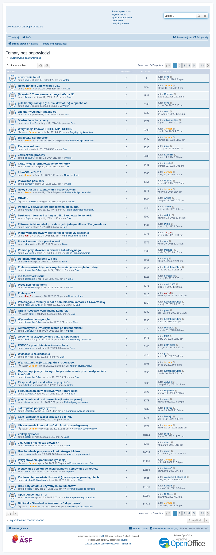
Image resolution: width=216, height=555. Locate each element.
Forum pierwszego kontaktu (80, 209)
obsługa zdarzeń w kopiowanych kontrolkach (48, 390)
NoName (29, 497)
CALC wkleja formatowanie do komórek (44, 163)
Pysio (27, 227)
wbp (26, 244)
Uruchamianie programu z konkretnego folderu (49, 451)
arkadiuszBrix (31, 123)
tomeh (27, 166)
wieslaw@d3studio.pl (35, 480)
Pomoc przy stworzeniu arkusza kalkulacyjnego (49, 250)
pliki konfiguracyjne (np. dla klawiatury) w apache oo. (53, 103)
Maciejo (28, 419)
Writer (66, 80)
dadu (27, 402)
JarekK (28, 209)
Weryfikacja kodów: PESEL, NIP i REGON (45, 129)
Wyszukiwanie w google (34, 319)
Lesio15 (28, 411)
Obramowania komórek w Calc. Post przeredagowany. (53, 425)
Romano (28, 97)
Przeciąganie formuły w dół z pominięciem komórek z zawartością (61, 302)
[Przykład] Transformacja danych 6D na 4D (46, 94)
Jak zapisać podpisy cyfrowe (37, 408)
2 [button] (179, 65)
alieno (27, 445)
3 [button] (184, 65)
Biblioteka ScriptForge (33, 137)
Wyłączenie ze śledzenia (34, 353)
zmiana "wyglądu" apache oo (37, 111)
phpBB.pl (123, 540)
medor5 (28, 488)
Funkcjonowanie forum (76, 235)
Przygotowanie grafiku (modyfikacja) (42, 460)
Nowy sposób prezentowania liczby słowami (47, 189)
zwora (27, 454)
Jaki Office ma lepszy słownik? (38, 442)
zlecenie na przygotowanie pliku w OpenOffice (48, 336)
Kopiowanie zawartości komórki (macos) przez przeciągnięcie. (59, 477)
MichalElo (29, 330)
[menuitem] (26, 37)
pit (25, 356)
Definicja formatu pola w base (37, 258)
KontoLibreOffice (33, 270)
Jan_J (27, 235)
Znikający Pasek (28, 434)
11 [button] (202, 65)
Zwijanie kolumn (29, 146)
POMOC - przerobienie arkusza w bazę (43, 345)
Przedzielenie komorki (32, 284)
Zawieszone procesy (31, 155)
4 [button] (189, 65)
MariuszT (29, 253)
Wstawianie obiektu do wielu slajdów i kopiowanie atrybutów (58, 468)
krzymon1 (29, 393)
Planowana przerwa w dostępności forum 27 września (53, 232)
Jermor (28, 88)
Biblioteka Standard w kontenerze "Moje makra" (49, 503)
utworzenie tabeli (29, 77)
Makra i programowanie (78, 253)
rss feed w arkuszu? (31, 276)
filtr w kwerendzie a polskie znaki (40, 241)
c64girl (27, 218)
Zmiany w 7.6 (26, 293)
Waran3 (28, 471)
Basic (72, 393)
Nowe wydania (71, 175)
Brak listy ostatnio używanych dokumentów (47, 485)
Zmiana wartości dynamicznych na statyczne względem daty (58, 267)
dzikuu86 (29, 158)
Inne (67, 114)
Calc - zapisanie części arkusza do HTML (45, 416)
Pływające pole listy (31, 180)
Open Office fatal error (32, 494)
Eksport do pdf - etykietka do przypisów (44, 382)
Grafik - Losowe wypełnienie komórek (43, 310)
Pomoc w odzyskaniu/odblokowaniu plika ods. (48, 206)
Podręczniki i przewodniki (81, 140)
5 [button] (194, 65)
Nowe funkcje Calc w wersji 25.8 (39, 85)
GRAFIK (23, 198)
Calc (67, 88)
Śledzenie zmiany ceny (33, 120)
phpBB (102, 536)
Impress (70, 471)
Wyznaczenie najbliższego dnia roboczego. (46, 362)
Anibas (32, 201)
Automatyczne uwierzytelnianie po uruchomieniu (50, 327)
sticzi (27, 437)
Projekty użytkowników (81, 132)
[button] (168, 65)
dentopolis (29, 279)
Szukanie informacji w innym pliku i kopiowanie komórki (55, 215)
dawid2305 (30, 287)
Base (73, 123)
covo (26, 80)
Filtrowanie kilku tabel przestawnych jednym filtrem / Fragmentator (62, 224)
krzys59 (28, 183)
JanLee (28, 385)
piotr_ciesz (30, 348)
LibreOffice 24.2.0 (29, 172)
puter (27, 149)
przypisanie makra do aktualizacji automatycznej (50, 399)
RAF (26, 339)
